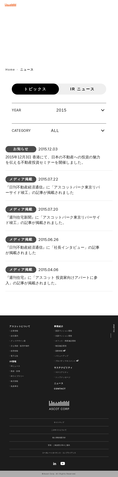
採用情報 (14, 351)
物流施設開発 (61, 346)
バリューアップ (61, 356)
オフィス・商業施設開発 (65, 341)
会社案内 (14, 336)
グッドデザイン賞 (18, 341)
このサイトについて (59, 430)
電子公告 (14, 356)
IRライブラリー (17, 376)
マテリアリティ (61, 372)
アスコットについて (19, 326)
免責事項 (14, 386)
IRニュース (15, 366)
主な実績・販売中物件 (20, 346)
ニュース (58, 383)
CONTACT (60, 388)
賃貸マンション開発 (63, 331)
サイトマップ (59, 422)
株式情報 (14, 381)
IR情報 (12, 361)
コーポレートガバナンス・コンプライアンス (59, 453)
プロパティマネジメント (65, 361)
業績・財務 (15, 371)
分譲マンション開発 (63, 336)
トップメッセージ (62, 377)
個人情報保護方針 (59, 437)
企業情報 (14, 331)
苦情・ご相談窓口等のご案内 (59, 445)
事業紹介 (58, 326)
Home (10, 69)
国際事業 (59, 351)
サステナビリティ (63, 367)
